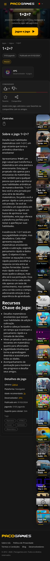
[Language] (40, 3)
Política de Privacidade (23, 543)
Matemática (11, 429)
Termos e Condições (11, 546)
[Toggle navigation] (5, 4)
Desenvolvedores (36, 546)
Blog (24, 546)
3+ (25, 393)
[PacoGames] (16, 536)
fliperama (10, 420)
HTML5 (22, 420)
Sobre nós (6, 543)
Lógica (15, 384)
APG (20, 398)
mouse (9, 425)
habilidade (21, 425)
